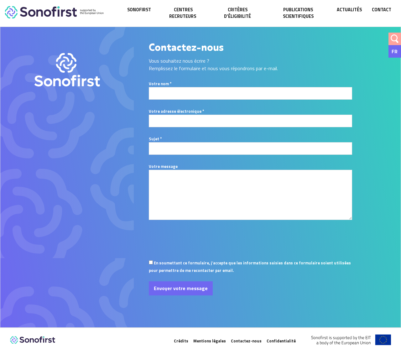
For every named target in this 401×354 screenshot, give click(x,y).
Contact (381, 10)
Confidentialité (281, 341)
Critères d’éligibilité (237, 13)
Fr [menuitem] (395, 51)
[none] (394, 51)
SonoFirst (139, 10)
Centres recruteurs (183, 13)
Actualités (349, 10)
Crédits (181, 341)
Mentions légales (209, 341)
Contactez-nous (246, 341)
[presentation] (196, 252)
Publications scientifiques (298, 13)
